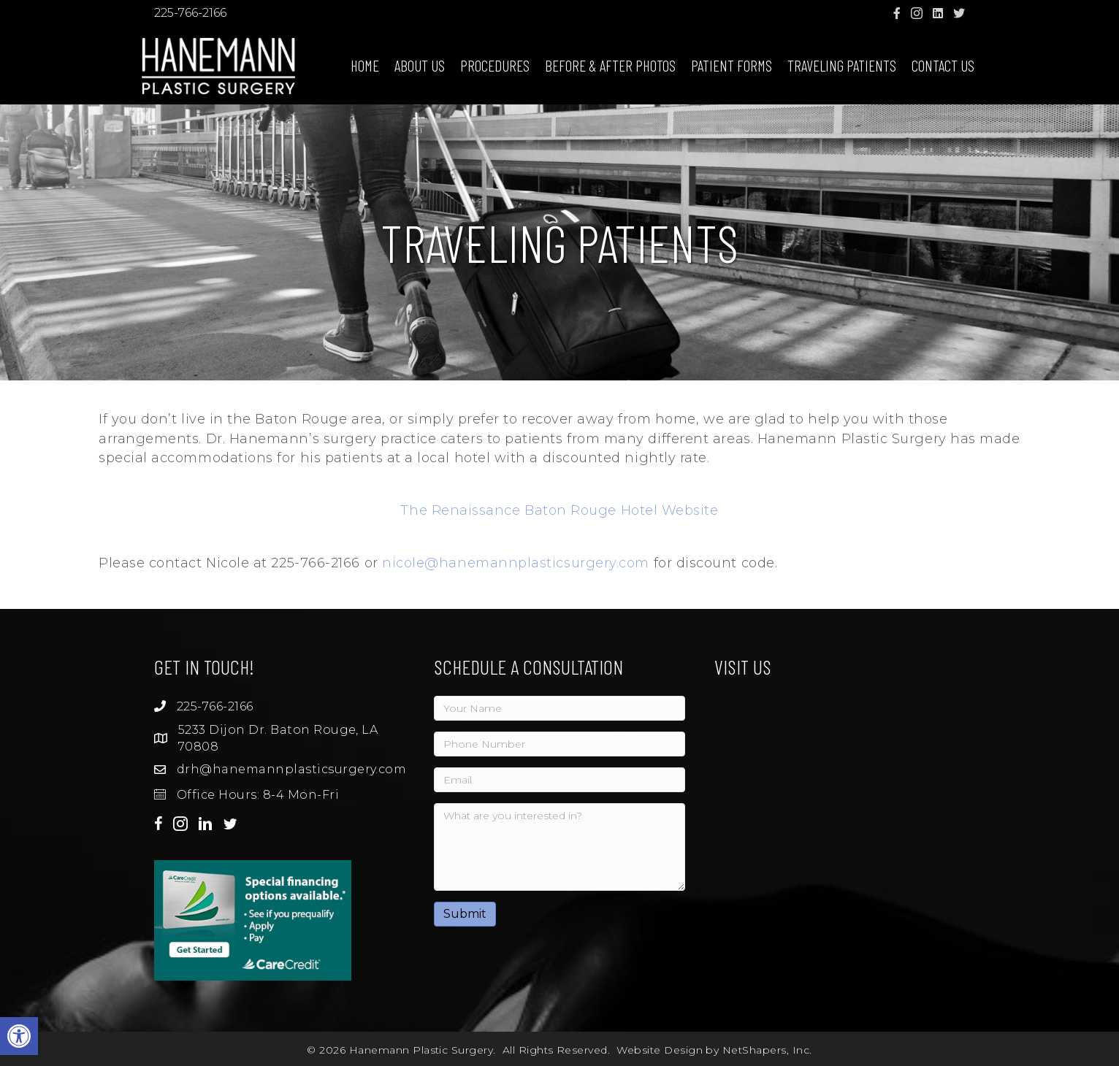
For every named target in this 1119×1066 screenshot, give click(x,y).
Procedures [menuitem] (495, 65)
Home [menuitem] (365, 65)
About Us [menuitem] (419, 65)
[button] (19, 1036)
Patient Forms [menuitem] (731, 65)
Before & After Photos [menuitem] (610, 65)
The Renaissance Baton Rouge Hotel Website (559, 510)
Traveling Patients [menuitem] (841, 65)
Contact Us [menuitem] (943, 65)
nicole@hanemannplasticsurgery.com (515, 563)
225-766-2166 (190, 13)
